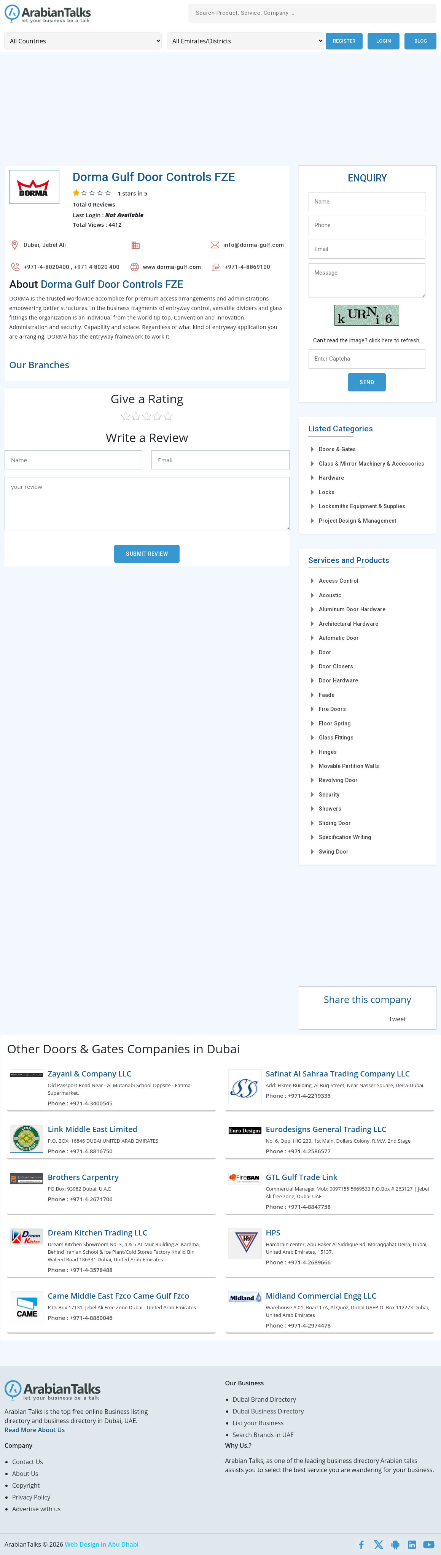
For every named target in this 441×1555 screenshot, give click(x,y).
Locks (326, 492)
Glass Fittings (336, 738)
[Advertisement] (220, 112)
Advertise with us (36, 1509)
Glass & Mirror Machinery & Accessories (371, 463)
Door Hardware (338, 680)
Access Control (338, 581)
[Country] (83, 41)
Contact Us (27, 1462)
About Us (25, 1473)
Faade (326, 695)
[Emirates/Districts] (245, 41)
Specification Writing (345, 837)
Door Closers (336, 666)
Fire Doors (332, 709)
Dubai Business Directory (268, 1411)
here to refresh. (401, 340)
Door (325, 652)
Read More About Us (35, 1430)
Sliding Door (335, 823)
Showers (330, 809)
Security (329, 794)
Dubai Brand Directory (264, 1399)
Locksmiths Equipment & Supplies (362, 506)
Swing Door (334, 851)
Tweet (397, 1019)
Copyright (26, 1485)
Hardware (331, 478)
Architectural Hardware (348, 623)
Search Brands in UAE (263, 1435)
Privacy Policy (31, 1497)
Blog (420, 41)
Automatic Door (339, 638)
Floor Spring (335, 723)
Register (344, 41)
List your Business (258, 1423)
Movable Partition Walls (349, 766)
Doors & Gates (337, 449)
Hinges (328, 752)
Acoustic (330, 595)
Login (383, 41)
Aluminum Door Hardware (352, 609)
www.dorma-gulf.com (172, 266)
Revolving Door (338, 780)
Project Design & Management (357, 520)
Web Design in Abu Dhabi (102, 1544)
